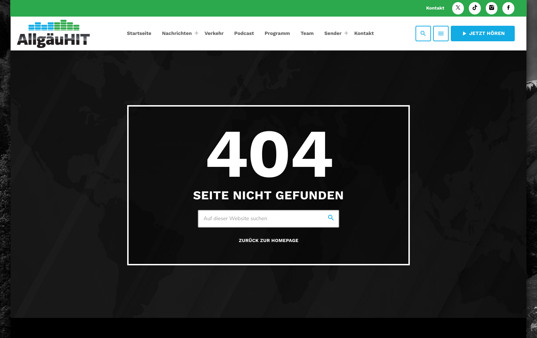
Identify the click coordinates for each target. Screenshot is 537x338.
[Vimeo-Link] (53, 33)
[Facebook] (508, 8)
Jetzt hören (483, 33)
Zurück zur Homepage (269, 240)
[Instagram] (492, 8)
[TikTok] (475, 8)
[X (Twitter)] (458, 8)
